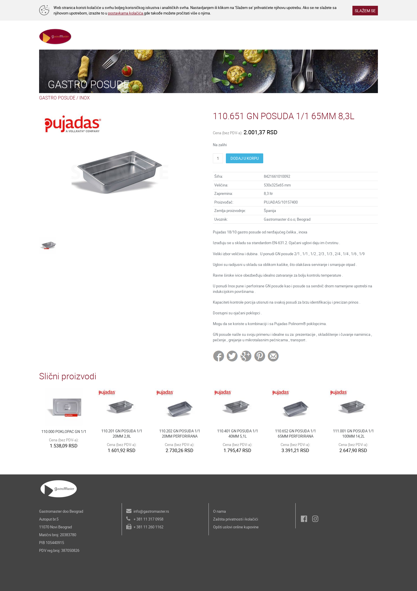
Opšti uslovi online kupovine (236, 527)
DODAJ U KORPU (245, 158)
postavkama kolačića (126, 13)
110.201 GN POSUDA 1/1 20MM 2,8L (121, 433)
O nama (219, 511)
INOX (84, 98)
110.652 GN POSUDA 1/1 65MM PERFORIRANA (295, 433)
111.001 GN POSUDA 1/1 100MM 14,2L (353, 433)
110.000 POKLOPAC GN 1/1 (63, 431)
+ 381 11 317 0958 (148, 519)
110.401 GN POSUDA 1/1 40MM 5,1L (237, 433)
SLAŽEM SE (365, 10)
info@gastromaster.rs (151, 511)
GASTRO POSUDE (57, 98)
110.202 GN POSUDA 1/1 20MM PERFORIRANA (179, 433)
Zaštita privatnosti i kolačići (235, 519)
